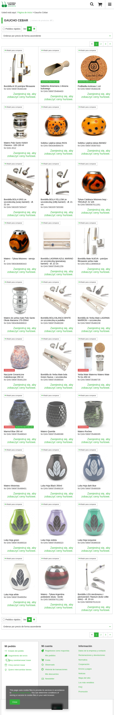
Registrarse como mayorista (57, 651)
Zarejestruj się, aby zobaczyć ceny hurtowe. (21, 95)
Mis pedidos (50, 655)
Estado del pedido (16, 651)
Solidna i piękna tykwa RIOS (54, 143)
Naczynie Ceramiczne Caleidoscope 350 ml (14, 375)
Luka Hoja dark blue (87, 485)
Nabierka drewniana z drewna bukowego (54, 87)
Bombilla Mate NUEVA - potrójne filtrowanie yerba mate (93, 259)
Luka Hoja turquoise (87, 540)
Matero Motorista (11, 485)
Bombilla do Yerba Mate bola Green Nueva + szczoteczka (54, 375)
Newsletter (49, 679)
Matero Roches (85, 431)
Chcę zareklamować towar (19, 660)
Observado (50, 665)
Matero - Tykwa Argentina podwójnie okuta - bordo (52, 595)
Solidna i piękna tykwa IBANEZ (92, 143)
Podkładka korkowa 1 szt (89, 86)
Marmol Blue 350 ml (13, 431)
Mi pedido (10, 646)
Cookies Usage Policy (21, 693)
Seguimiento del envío (17, 656)
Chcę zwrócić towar (16, 665)
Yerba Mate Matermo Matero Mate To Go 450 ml (93, 375)
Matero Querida (48, 431)
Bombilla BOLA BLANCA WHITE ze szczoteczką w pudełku (56, 319)
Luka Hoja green (11, 540)
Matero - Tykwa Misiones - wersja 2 (19, 259)
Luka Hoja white (11, 594)
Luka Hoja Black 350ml (51, 485)
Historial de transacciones (56, 669)
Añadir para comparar (13, 50)
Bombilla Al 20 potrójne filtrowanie (19, 86)
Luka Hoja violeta (49, 540)
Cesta (47, 660)
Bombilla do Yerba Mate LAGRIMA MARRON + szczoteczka (94, 319)
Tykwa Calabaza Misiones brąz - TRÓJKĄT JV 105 (93, 200)
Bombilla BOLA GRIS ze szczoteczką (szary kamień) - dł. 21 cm (18, 202)
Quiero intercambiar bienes (19, 669)
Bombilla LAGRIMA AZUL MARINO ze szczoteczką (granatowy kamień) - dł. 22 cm (57, 261)
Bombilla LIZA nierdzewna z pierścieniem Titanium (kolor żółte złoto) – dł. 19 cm (93, 597)
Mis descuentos (51, 674)
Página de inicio (24, 12)
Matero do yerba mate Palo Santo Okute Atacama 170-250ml (19, 319)
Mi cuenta (46, 646)
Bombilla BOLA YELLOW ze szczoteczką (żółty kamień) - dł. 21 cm (56, 202)
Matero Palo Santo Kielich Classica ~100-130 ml (16, 144)
